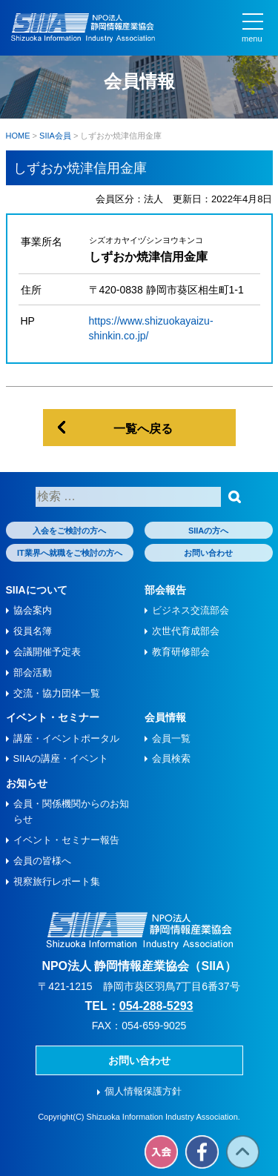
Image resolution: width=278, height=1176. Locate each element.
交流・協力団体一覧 (56, 693)
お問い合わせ (208, 552)
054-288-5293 (156, 1006)
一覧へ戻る (143, 428)
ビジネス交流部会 (190, 610)
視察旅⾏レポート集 (56, 881)
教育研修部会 (181, 651)
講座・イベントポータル (66, 738)
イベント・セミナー (52, 717)
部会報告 (165, 590)
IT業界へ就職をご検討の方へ (69, 552)
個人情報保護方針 (143, 1091)
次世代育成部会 (185, 631)
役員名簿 (32, 631)
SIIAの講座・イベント (61, 758)
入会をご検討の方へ (69, 530)
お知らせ (26, 783)
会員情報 (165, 717)
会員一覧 (171, 738)
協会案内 (32, 610)
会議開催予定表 (47, 651)
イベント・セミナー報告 (66, 840)
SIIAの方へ (208, 530)
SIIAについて (36, 590)
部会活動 (32, 672)
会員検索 (171, 758)
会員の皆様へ (42, 860)
